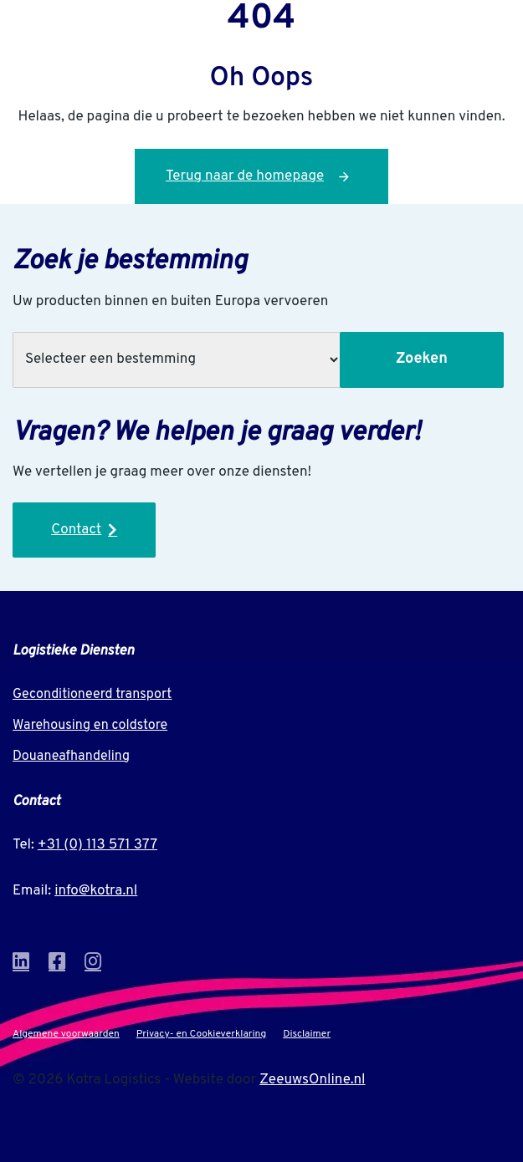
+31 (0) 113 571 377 (97, 845)
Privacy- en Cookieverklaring (201, 1034)
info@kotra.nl (95, 891)
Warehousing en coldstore (90, 725)
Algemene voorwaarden (66, 1034)
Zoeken (422, 359)
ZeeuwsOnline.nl (312, 1080)
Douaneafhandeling (71, 756)
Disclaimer (307, 1034)
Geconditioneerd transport (92, 694)
